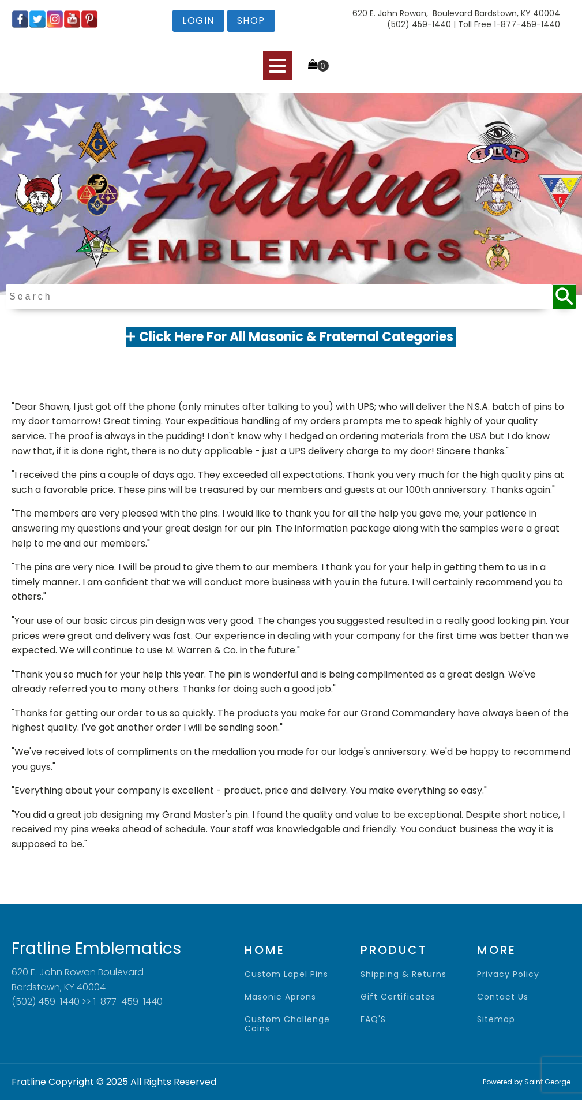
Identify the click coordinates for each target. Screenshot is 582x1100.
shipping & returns (403, 974)
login (198, 20)
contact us (502, 997)
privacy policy (508, 974)
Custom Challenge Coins (287, 1024)
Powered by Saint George (526, 1082)
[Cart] (318, 65)
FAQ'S (373, 1019)
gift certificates (398, 997)
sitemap (496, 1019)
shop (251, 20)
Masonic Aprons (280, 997)
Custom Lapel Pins (286, 974)
